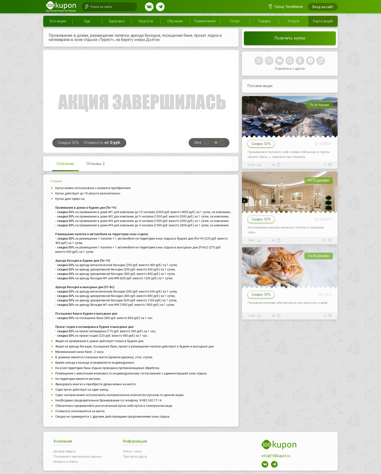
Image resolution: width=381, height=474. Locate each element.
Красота (146, 21)
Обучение (175, 21)
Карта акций (323, 21)
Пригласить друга (135, 456)
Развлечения (204, 21)
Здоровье (117, 21)
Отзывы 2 (95, 163)
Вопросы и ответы (66, 461)
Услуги (293, 21)
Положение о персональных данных (78, 456)
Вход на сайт (322, 7)
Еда (87, 21)
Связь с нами (132, 451)
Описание (65, 163)
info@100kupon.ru (276, 456)
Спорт (235, 21)
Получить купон (289, 38)
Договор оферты (65, 451)
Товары (264, 21)
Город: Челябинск (286, 7)
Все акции (58, 21)
